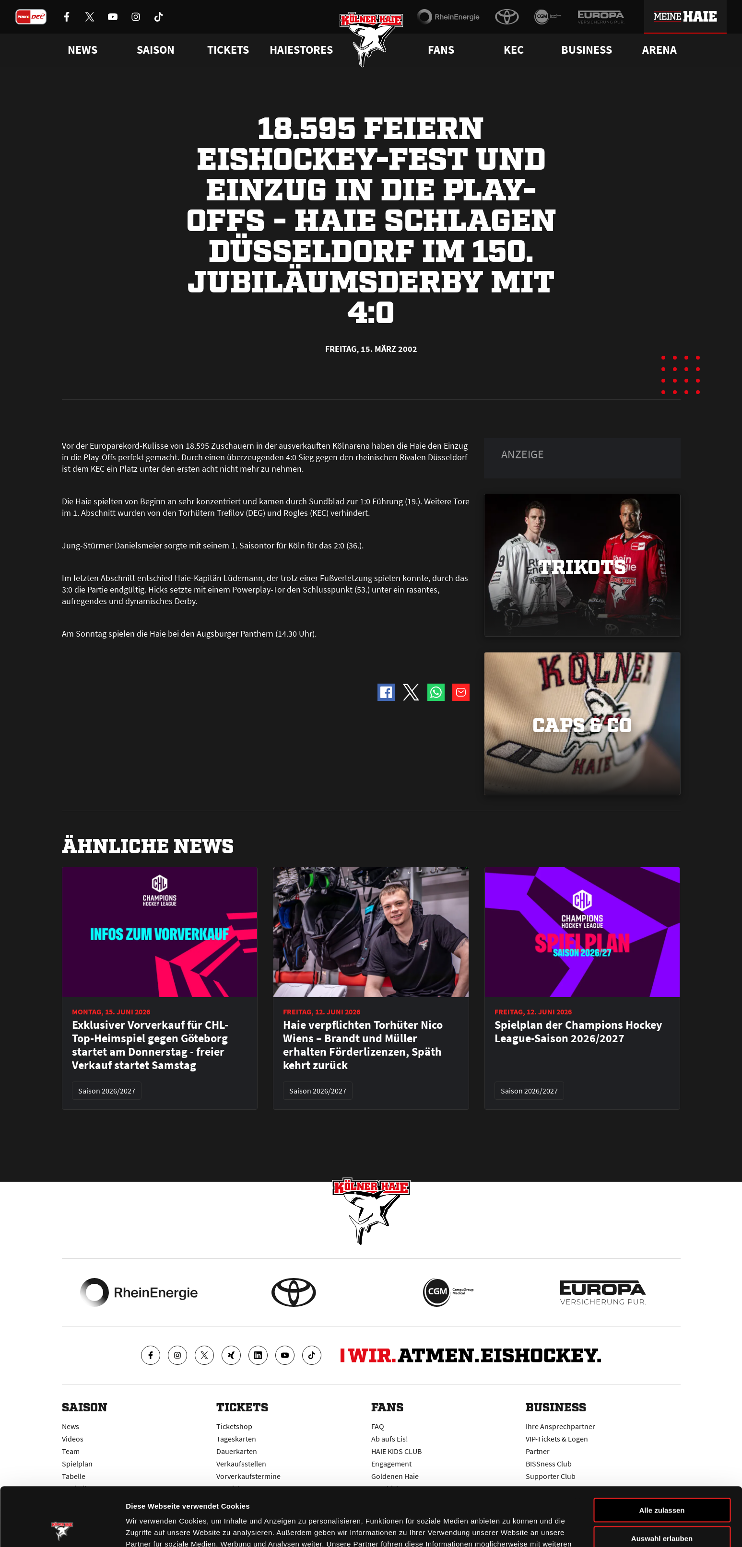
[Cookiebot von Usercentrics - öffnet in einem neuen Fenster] (62, 1528)
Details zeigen (510, 1528)
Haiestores (301, 50)
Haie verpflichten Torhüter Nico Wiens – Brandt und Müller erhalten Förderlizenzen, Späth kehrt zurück (363, 1045)
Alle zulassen (661, 1451)
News (70, 1426)
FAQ (377, 1426)
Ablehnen (662, 1507)
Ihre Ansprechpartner (560, 1426)
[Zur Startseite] (371, 39)
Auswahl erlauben (662, 1480)
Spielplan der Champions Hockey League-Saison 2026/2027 (578, 1031)
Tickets (228, 50)
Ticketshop (234, 1426)
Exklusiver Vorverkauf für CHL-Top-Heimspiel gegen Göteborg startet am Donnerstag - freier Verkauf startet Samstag (150, 1045)
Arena (659, 50)
